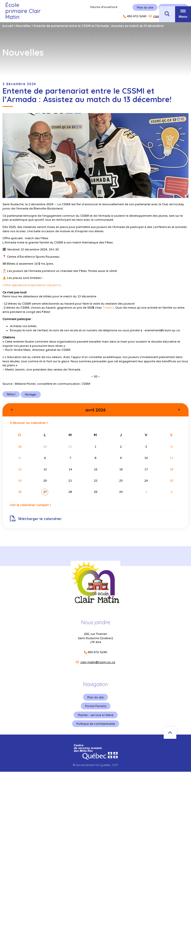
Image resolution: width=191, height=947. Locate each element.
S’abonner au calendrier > (29, 423)
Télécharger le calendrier (36, 519)
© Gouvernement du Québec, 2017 (95, 765)
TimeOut (108, 307)
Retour (11, 394)
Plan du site (95, 697)
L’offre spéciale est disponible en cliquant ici (31, 285)
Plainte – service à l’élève (95, 715)
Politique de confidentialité (95, 724)
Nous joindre (95, 622)
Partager (31, 394)
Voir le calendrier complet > (30, 505)
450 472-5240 (97, 652)
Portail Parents (95, 706)
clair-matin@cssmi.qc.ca (97, 662)
